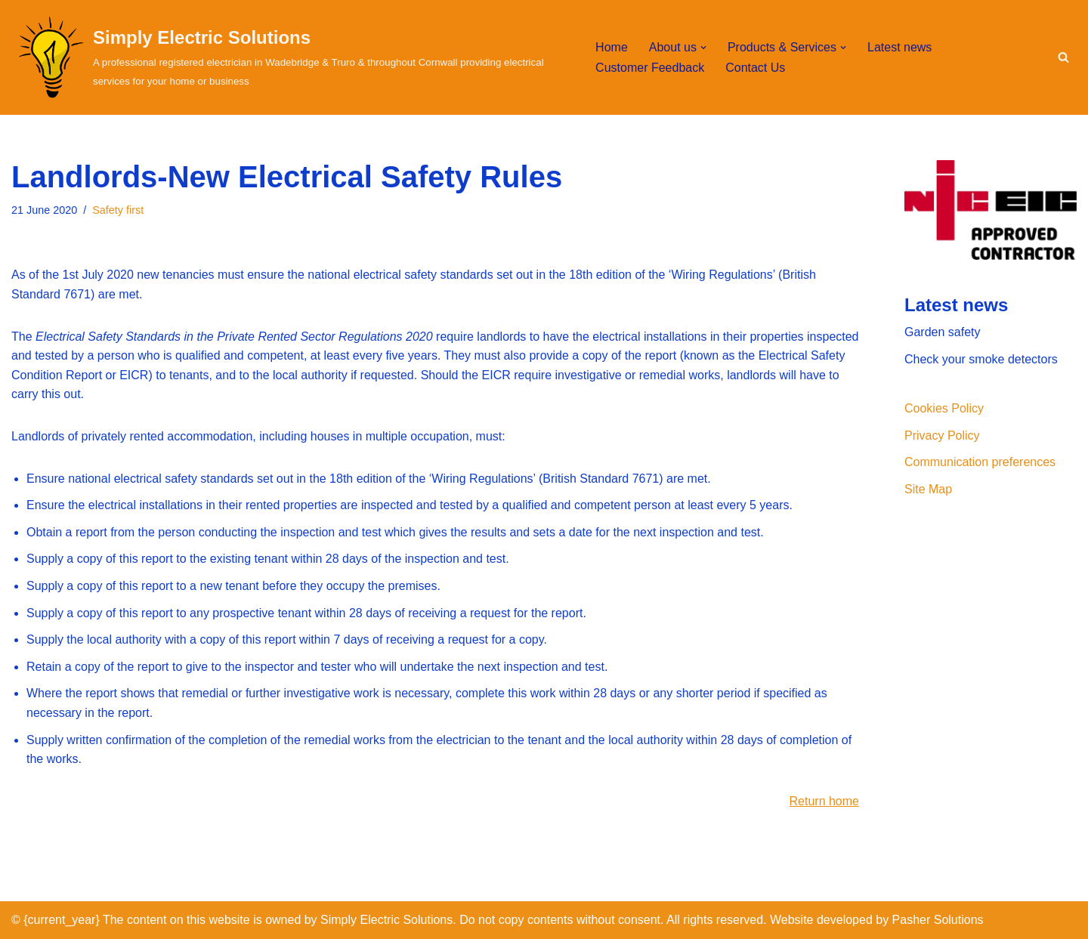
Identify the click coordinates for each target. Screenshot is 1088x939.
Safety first (118, 210)
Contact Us (755, 67)
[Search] (1063, 57)
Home (611, 47)
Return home (825, 801)
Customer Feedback (649, 67)
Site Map (928, 489)
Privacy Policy (942, 435)
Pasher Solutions (938, 919)
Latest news (899, 47)
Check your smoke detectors (981, 359)
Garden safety (942, 332)
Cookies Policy (944, 408)
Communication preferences (980, 462)
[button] (703, 48)
